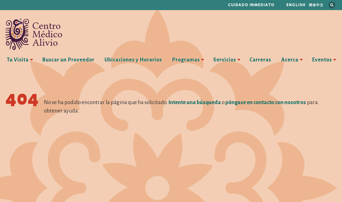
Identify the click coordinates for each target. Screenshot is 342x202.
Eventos (322, 60)
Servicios (224, 60)
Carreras (260, 60)
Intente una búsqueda (194, 102)
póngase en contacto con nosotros (265, 102)
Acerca (289, 60)
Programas (186, 60)
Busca (332, 5)
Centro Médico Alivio (33, 34)
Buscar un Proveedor (68, 60)
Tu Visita (18, 60)
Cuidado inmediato (251, 5)
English (295, 5)
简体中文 (316, 5)
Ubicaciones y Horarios (133, 60)
